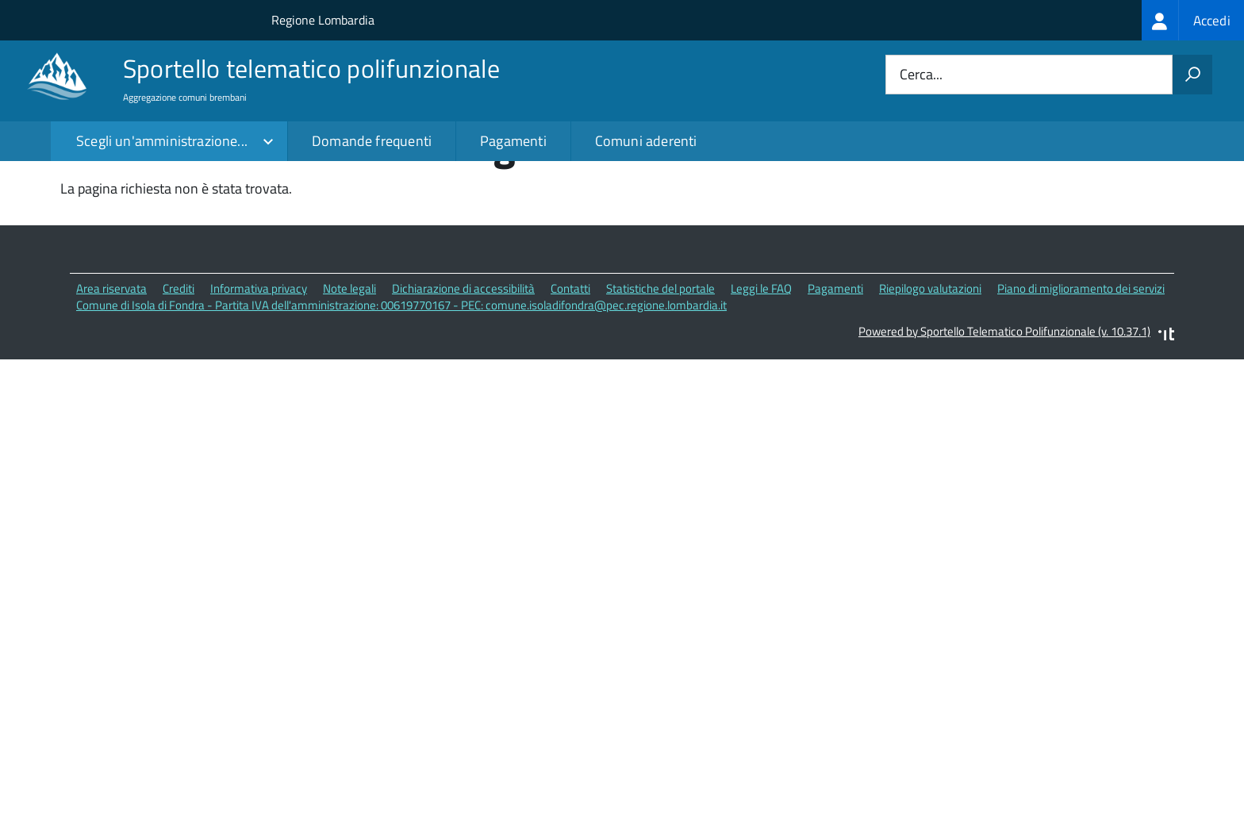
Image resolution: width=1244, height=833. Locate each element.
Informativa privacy (258, 387)
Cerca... (921, 75)
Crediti (178, 387)
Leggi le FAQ (761, 387)
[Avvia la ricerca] (1192, 74)
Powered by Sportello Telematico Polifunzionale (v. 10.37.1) (1004, 429)
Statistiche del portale (660, 387)
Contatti (570, 387)
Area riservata (111, 387)
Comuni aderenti (646, 141)
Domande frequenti (372, 141)
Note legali (349, 387)
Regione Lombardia (322, 19)
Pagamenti (513, 141)
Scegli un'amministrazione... (162, 141)
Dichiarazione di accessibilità (463, 387)
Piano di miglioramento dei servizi (1081, 387)
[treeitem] (1193, 20)
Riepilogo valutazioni (930, 387)
